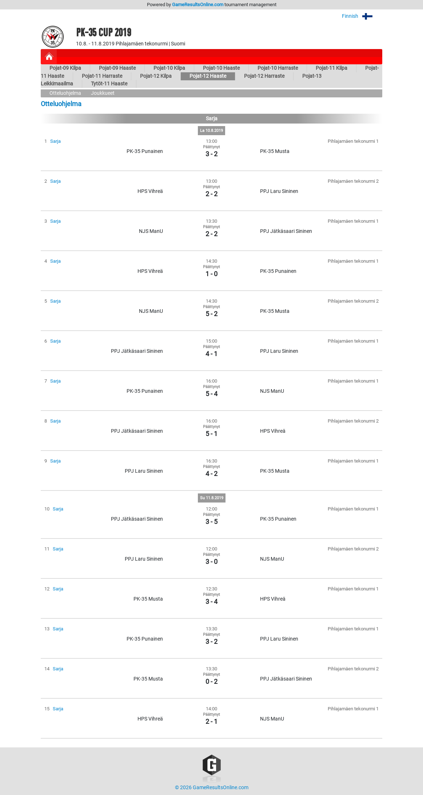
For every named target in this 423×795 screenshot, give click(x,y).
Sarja (55, 141)
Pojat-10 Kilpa (169, 68)
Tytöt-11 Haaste (109, 84)
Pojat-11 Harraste (102, 76)
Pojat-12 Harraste (264, 76)
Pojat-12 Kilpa (156, 76)
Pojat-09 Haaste (117, 68)
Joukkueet (103, 93)
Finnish (362, 16)
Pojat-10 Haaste (221, 68)
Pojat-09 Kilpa (65, 68)
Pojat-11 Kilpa (331, 68)
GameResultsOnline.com (197, 4)
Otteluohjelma (65, 93)
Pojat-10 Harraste (278, 68)
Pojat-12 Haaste (207, 76)
